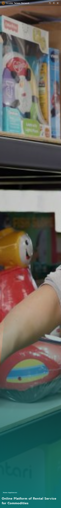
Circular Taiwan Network (17, 3)
